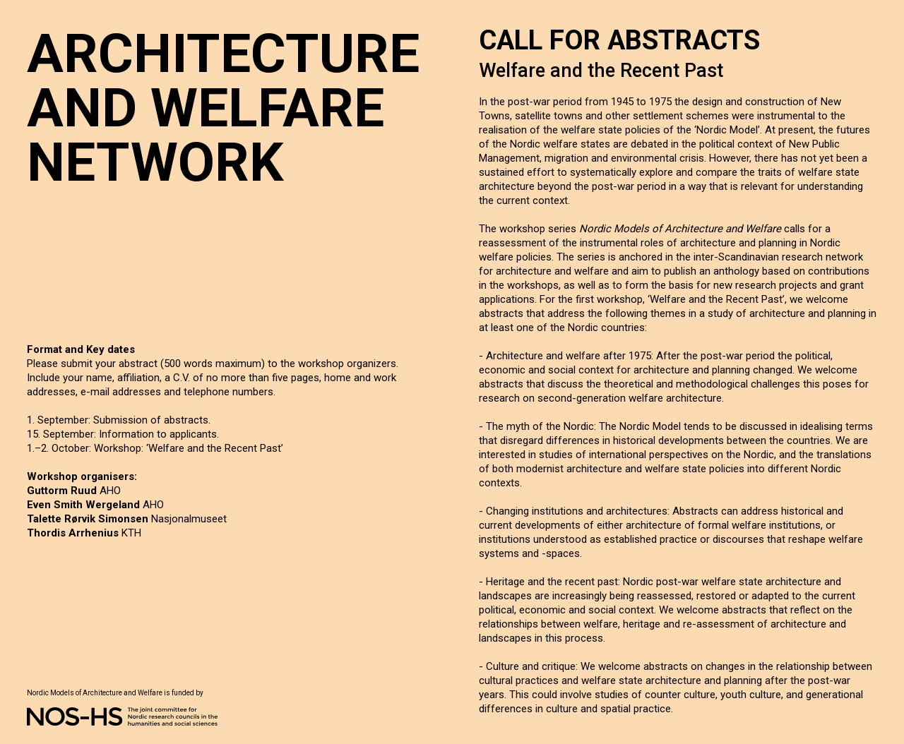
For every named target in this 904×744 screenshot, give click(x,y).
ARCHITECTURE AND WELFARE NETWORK (223, 108)
